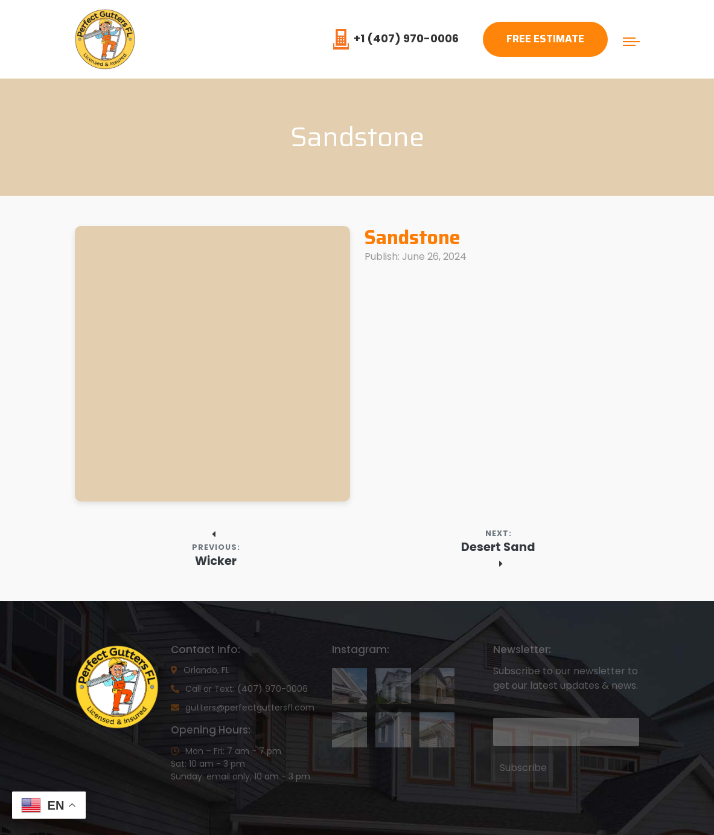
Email (504, 709)
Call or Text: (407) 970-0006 (239, 689)
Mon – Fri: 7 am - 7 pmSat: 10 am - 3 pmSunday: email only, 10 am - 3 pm (240, 763)
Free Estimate (545, 39)
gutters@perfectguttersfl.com (242, 707)
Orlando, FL (200, 670)
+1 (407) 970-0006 (396, 38)
